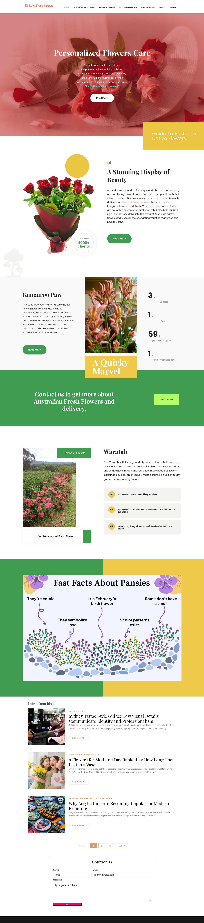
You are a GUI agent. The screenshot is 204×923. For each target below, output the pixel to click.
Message (57, 880)
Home (66, 7)
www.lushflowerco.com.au (135, 202)
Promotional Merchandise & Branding (90, 799)
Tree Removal (148, 7)
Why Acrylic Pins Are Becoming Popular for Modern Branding (119, 806)
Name (56, 870)
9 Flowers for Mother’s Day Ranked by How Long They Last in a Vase (121, 762)
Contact (173, 7)
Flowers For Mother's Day (84, 755)
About (162, 7)
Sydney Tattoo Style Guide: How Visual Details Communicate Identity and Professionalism (114, 718)
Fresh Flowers (107, 7)
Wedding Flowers (127, 7)
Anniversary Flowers (84, 7)
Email (95, 870)
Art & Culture (77, 711)
